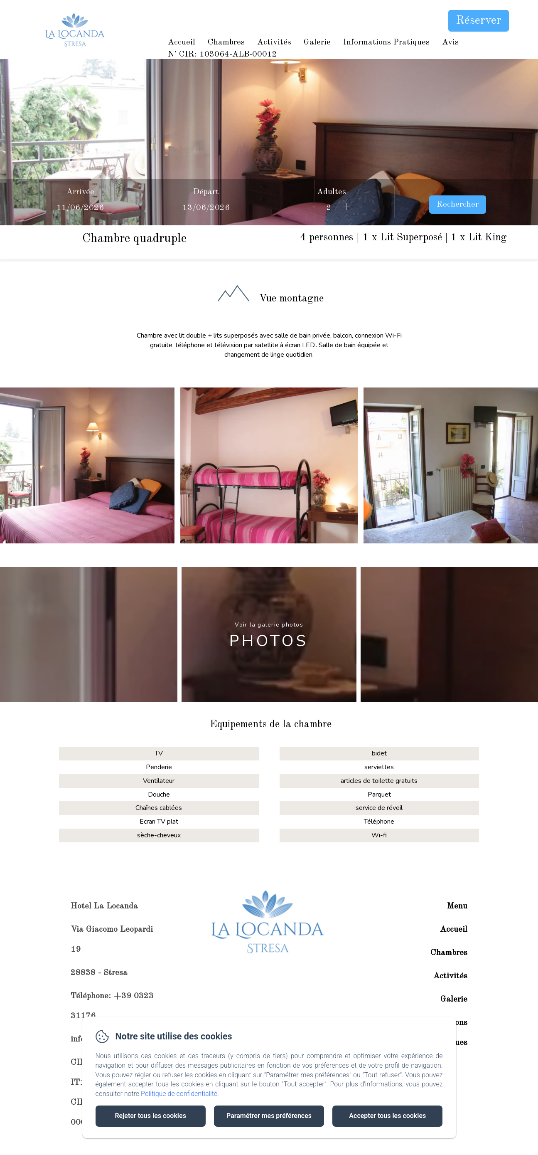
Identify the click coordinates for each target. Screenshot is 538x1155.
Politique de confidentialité (179, 1094)
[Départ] (206, 208)
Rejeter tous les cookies (150, 1116)
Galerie (317, 42)
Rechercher (458, 204)
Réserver (478, 21)
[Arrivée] (80, 208)
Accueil (181, 42)
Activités (274, 42)
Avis (450, 42)
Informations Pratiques (386, 42)
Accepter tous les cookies (387, 1116)
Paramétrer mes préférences (269, 1116)
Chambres (226, 42)
